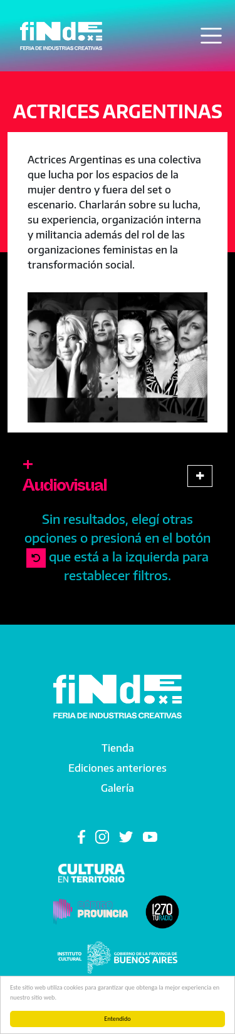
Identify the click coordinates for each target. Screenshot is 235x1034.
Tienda (118, 748)
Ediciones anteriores (117, 768)
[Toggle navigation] (211, 35)
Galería (117, 788)
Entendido (117, 1019)
